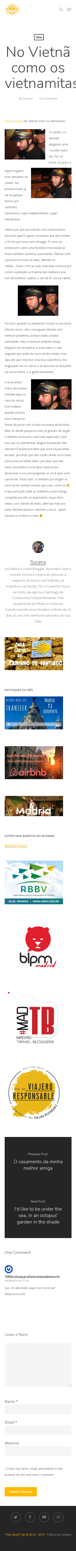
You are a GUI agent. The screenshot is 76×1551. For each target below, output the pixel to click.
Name (11, 1401)
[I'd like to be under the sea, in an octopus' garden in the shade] (38, 1213)
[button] (69, 9)
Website (12, 1443)
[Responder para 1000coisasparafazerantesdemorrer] (15, 1303)
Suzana (27, 98)
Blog (18, 121)
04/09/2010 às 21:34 (17, 1280)
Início (8, 121)
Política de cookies (59, 1534)
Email (11, 1422)
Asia (39, 37)
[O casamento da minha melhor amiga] (38, 1162)
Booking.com (16, 845)
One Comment (48, 98)
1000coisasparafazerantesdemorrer (32, 1276)
